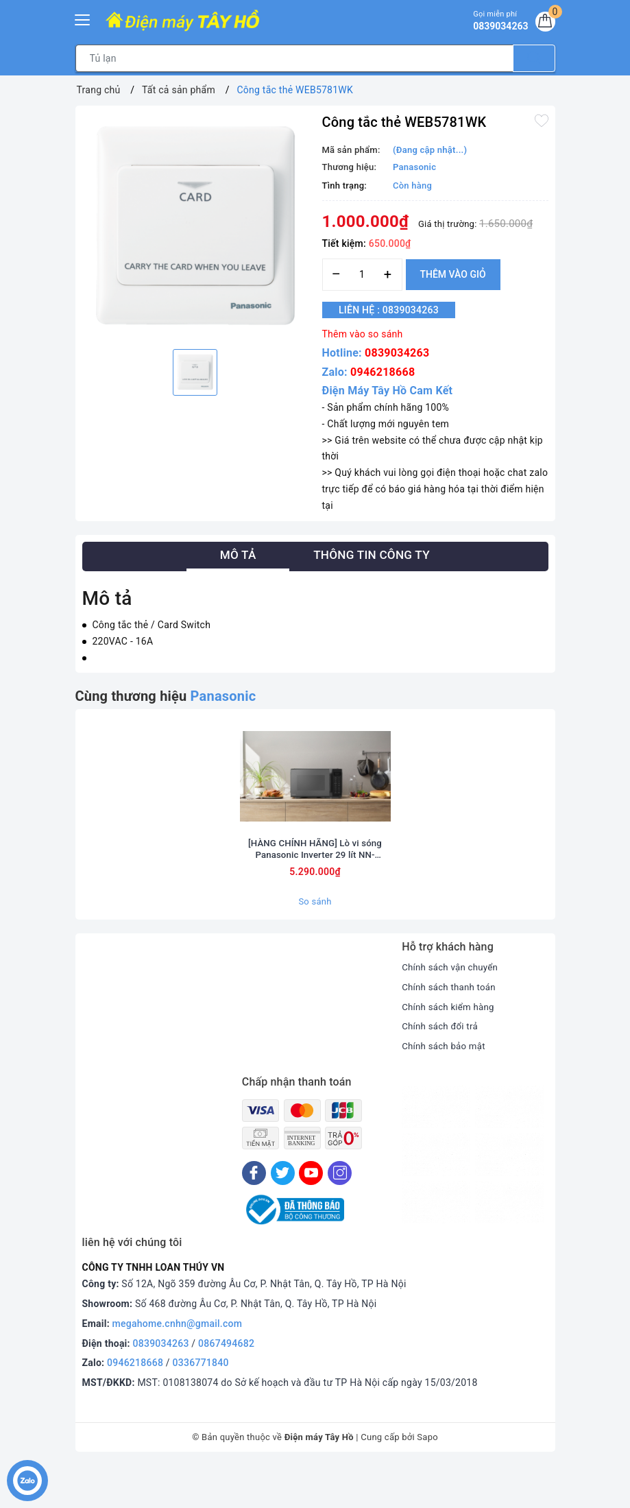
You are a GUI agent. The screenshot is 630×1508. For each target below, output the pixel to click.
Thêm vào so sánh (362, 333)
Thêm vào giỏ (453, 274)
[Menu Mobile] (82, 18)
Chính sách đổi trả (442, 1069)
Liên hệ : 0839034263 (397, 309)
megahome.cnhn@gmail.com (177, 1366)
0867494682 (226, 1385)
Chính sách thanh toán (451, 1029)
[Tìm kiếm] (534, 58)
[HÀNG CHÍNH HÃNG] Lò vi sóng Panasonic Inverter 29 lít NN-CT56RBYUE (314, 891)
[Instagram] (340, 1216)
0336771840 (201, 1405)
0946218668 (382, 372)
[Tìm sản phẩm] (294, 58)
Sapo (427, 1479)
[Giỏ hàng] (543, 23)
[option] (195, 225)
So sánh (314, 944)
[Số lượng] (362, 274)
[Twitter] (283, 1216)
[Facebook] (254, 1216)
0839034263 (397, 352)
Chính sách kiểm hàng (450, 1049)
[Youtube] (311, 1216)
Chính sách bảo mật (445, 1088)
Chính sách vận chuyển (452, 1009)
